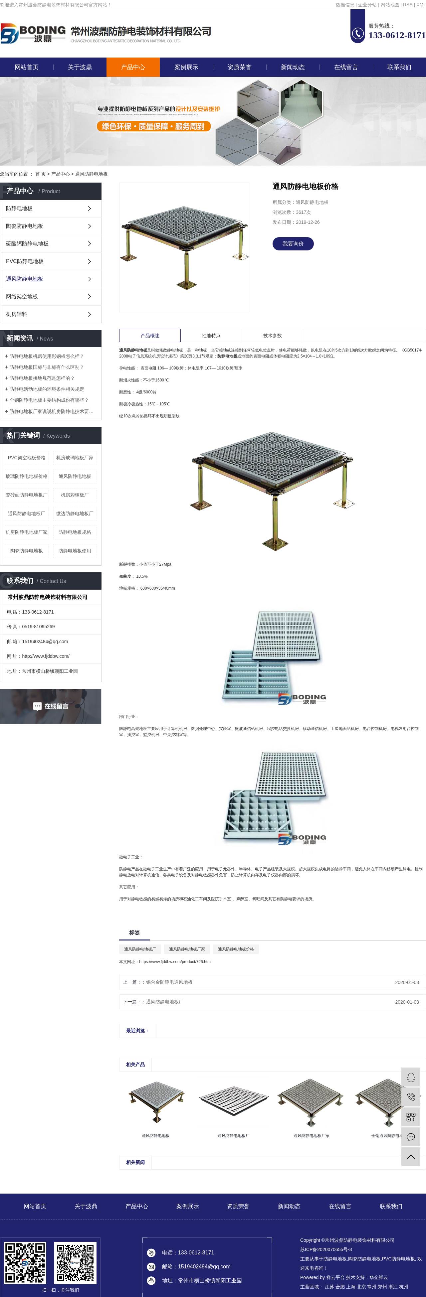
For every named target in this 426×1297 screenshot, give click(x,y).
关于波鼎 (80, 67)
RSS (408, 4)
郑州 (382, 1286)
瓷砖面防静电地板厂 (27, 495)
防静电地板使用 (75, 550)
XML (421, 4)
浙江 (393, 1286)
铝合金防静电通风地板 (169, 982)
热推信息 (345, 4)
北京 (361, 1286)
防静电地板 (19, 208)
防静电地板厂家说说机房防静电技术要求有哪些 (53, 411)
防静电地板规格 (75, 532)
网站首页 (27, 67)
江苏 (329, 1286)
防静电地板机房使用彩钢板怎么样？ (47, 356)
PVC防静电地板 (25, 261)
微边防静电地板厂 (75, 513)
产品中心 (133, 67)
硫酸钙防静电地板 (27, 243)
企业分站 (367, 4)
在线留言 (346, 67)
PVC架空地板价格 (27, 457)
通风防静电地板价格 (236, 949)
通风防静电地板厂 (26, 513)
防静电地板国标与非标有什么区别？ (47, 367)
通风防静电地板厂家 (187, 949)
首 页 (40, 174)
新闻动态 (293, 67)
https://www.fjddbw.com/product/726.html (175, 961)
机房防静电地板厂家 (27, 532)
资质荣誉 (240, 67)
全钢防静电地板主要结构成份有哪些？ (49, 400)
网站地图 (390, 4)
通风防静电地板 (91, 174)
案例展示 (186, 67)
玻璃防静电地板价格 (27, 476)
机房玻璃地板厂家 (75, 457)
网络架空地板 (22, 296)
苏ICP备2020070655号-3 (326, 1249)
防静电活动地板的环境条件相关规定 (47, 389)
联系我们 (399, 67)
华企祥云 (378, 1277)
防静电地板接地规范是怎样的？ (42, 378)
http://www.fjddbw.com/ (45, 656)
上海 (350, 1286)
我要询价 (293, 243)
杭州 (403, 1286)
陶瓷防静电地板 (24, 226)
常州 (371, 1286)
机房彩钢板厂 (75, 495)
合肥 (340, 1286)
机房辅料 (16, 314)
